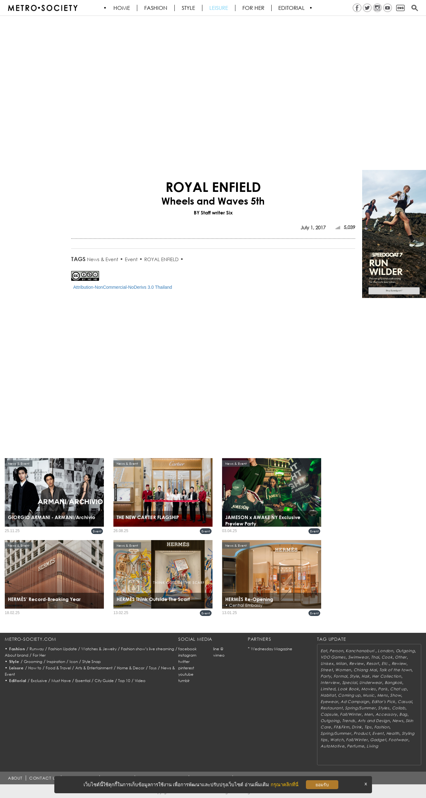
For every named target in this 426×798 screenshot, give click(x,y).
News (397, 720)
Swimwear (358, 657)
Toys (153, 668)
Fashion (156, 8)
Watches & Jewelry (99, 648)
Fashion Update (62, 648)
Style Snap (91, 661)
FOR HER (254, 8)
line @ (218, 648)
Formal (340, 676)
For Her (39, 655)
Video (140, 680)
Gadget (378, 739)
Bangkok (393, 682)
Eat (324, 650)
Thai (375, 657)
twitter (184, 661)
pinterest (186, 668)
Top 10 (124, 680)
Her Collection (386, 676)
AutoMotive (332, 746)
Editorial (292, 8)
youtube (185, 674)
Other (401, 657)
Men (368, 714)
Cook (387, 657)
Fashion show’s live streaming (147, 648)
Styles (383, 708)
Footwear (398, 739)
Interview (330, 682)
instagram (187, 655)
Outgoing (405, 650)
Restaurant (331, 708)
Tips (368, 727)
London (385, 650)
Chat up (398, 688)
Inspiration (56, 661)
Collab (398, 708)
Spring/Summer (360, 708)
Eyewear (329, 701)
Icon (74, 661)
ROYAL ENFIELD (161, 259)
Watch (337, 739)
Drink (357, 727)
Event (131, 259)
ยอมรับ (322, 784)
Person (336, 650)
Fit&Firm (341, 727)
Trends (348, 720)
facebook (187, 648)
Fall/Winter (351, 714)
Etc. (385, 663)
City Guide (104, 680)
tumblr (184, 680)
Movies (368, 688)
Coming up (349, 695)
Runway (37, 648)
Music (369, 695)
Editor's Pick (383, 701)
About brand (16, 655)
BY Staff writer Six (213, 212)
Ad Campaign (355, 701)
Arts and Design (374, 720)
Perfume (355, 746)
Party (326, 676)
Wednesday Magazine (271, 648)
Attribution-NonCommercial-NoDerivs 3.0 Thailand (122, 287)
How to (34, 668)
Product (362, 733)
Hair (365, 676)
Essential (82, 680)
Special (349, 682)
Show (395, 695)
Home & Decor (131, 668)
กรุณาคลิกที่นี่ (284, 784)
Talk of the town (395, 669)
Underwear (370, 682)
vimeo (219, 655)
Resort (372, 663)
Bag (403, 714)
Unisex (327, 663)
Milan (341, 663)
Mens (382, 695)
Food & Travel (58, 668)
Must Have (61, 680)
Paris (383, 688)
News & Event (102, 259)
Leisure (219, 8)
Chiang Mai (365, 669)
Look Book (348, 688)
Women (343, 669)
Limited (328, 688)
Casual (405, 701)
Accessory (386, 714)
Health (392, 733)
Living (372, 746)
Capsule (329, 714)
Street (327, 669)
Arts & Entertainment (93, 668)
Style (188, 8)
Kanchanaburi (360, 650)
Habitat (328, 695)
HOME (122, 8)
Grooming (33, 661)
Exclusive (39, 680)
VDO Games (333, 657)
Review (356, 663)
